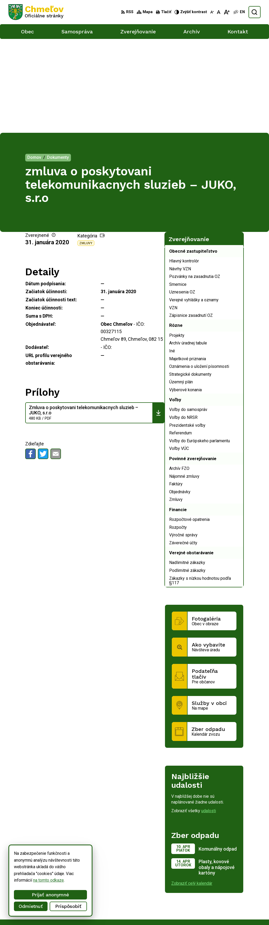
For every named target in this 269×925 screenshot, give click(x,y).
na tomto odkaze (48, 880)
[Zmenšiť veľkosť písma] (212, 12)
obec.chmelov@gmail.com (227, 904)
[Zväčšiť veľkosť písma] (226, 12)
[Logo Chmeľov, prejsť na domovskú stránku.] (36, 12)
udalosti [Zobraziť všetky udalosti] (208, 716)
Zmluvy (85, 149)
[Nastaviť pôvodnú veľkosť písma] (218, 12)
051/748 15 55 (217, 898)
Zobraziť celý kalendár (191, 789)
